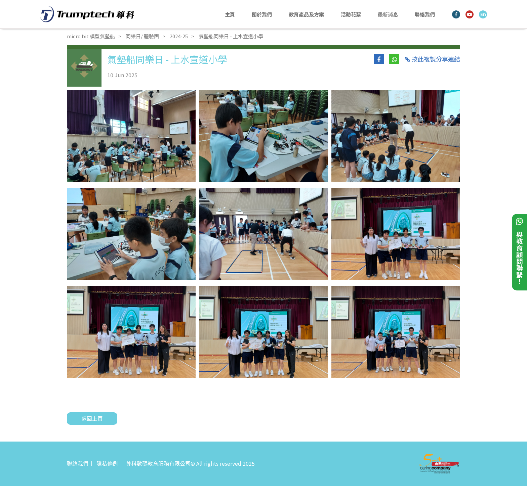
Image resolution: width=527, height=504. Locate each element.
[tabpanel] (131, 136)
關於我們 (262, 14)
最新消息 (388, 14)
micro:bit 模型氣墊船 (91, 36)
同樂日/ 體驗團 (142, 36)
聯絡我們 (425, 14)
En (483, 14)
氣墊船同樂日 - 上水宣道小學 (231, 36)
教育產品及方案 (306, 14)
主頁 (230, 14)
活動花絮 (351, 14)
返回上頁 (92, 418)
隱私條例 (107, 463)
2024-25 (179, 36)
